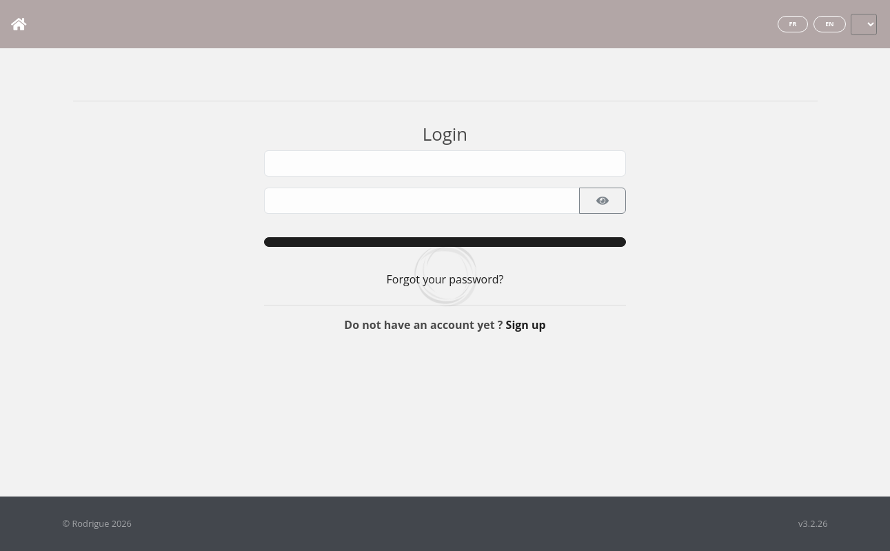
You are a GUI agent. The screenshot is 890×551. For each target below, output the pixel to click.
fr (793, 23)
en (829, 23)
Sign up (526, 324)
